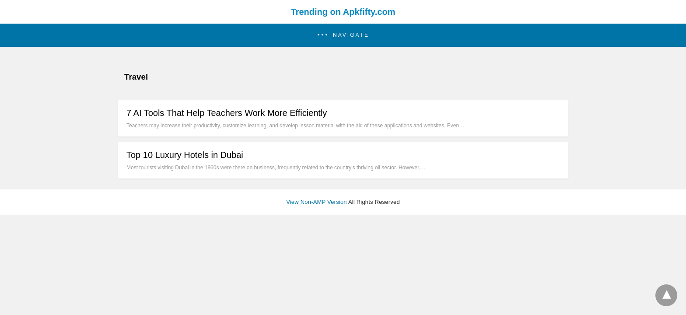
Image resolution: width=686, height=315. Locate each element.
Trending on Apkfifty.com (343, 12)
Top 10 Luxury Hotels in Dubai (184, 155)
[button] (343, 35)
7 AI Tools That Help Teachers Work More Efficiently (226, 113)
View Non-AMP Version (316, 202)
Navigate (351, 35)
